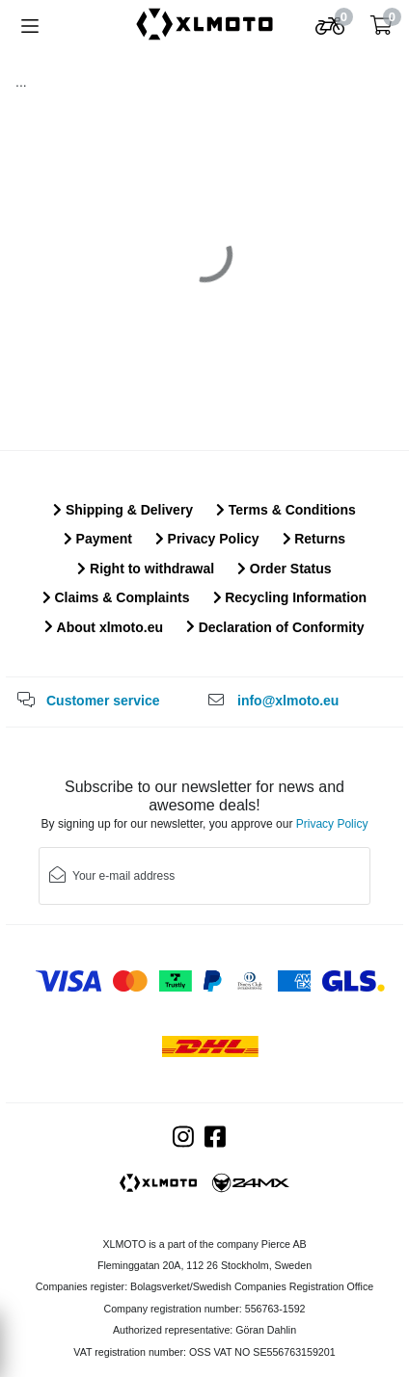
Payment (98, 538)
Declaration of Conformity (275, 627)
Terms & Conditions (286, 509)
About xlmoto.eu (103, 627)
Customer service (103, 700)
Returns (314, 538)
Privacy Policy (207, 538)
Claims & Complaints (116, 597)
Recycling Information (290, 597)
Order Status (284, 568)
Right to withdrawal (145, 568)
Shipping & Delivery (123, 509)
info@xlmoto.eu (288, 700)
